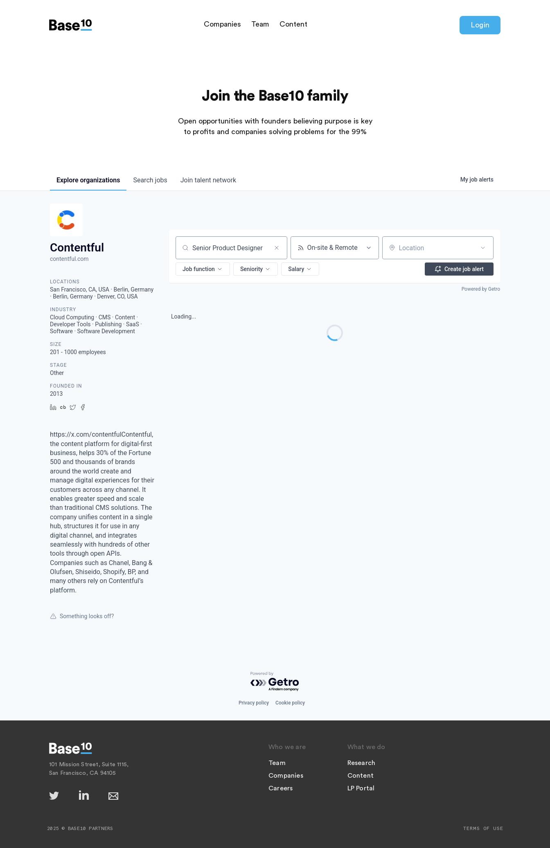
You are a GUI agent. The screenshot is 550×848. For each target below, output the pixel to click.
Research (361, 763)
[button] (203, 269)
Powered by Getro (481, 289)
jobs (150, 180)
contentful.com (69, 259)
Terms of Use (483, 828)
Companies (222, 24)
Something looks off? (82, 616)
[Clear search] (277, 248)
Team (260, 24)
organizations (88, 180)
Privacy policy (254, 703)
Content (293, 24)
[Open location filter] (483, 248)
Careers (280, 788)
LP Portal (361, 788)
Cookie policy (290, 703)
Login (480, 25)
